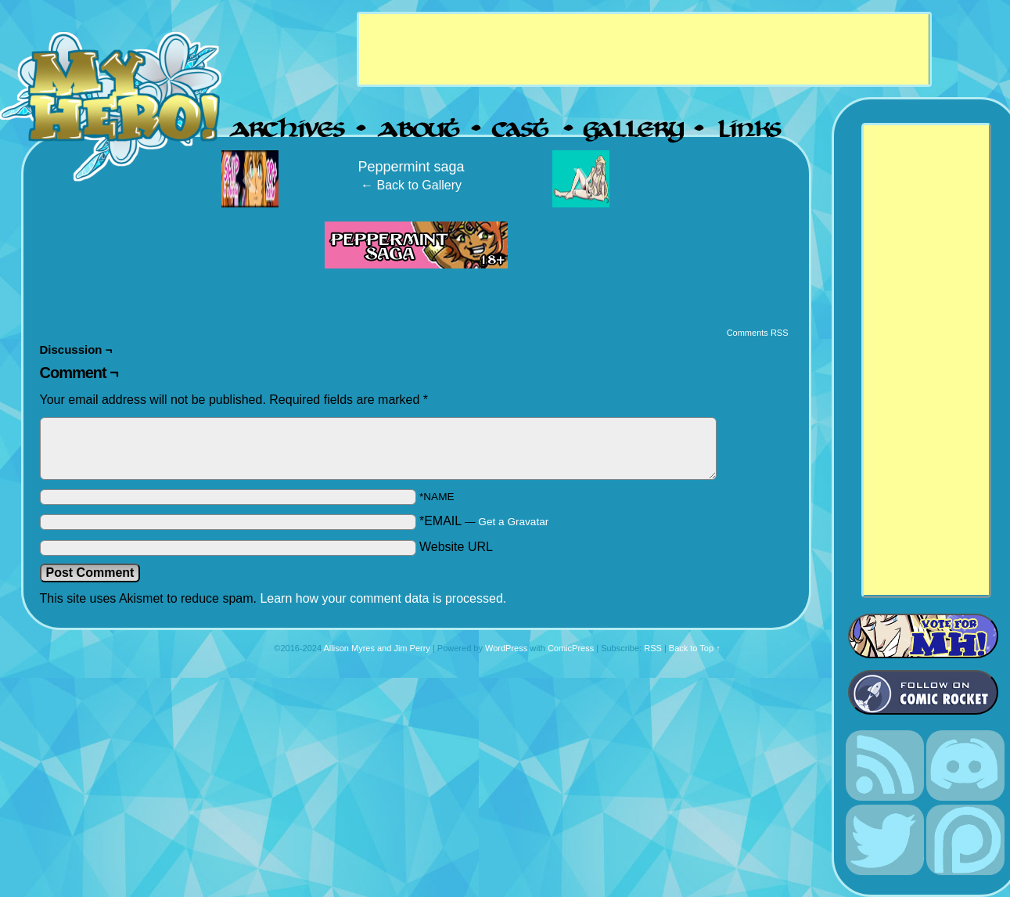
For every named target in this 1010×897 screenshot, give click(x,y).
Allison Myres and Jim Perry (377, 648)
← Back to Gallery (411, 185)
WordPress (506, 648)
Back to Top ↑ (695, 648)
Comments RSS (758, 332)
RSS (653, 648)
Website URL (456, 546)
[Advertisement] (644, 49)
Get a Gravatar (513, 522)
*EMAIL (483, 521)
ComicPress (571, 648)
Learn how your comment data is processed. (383, 598)
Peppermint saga (411, 167)
